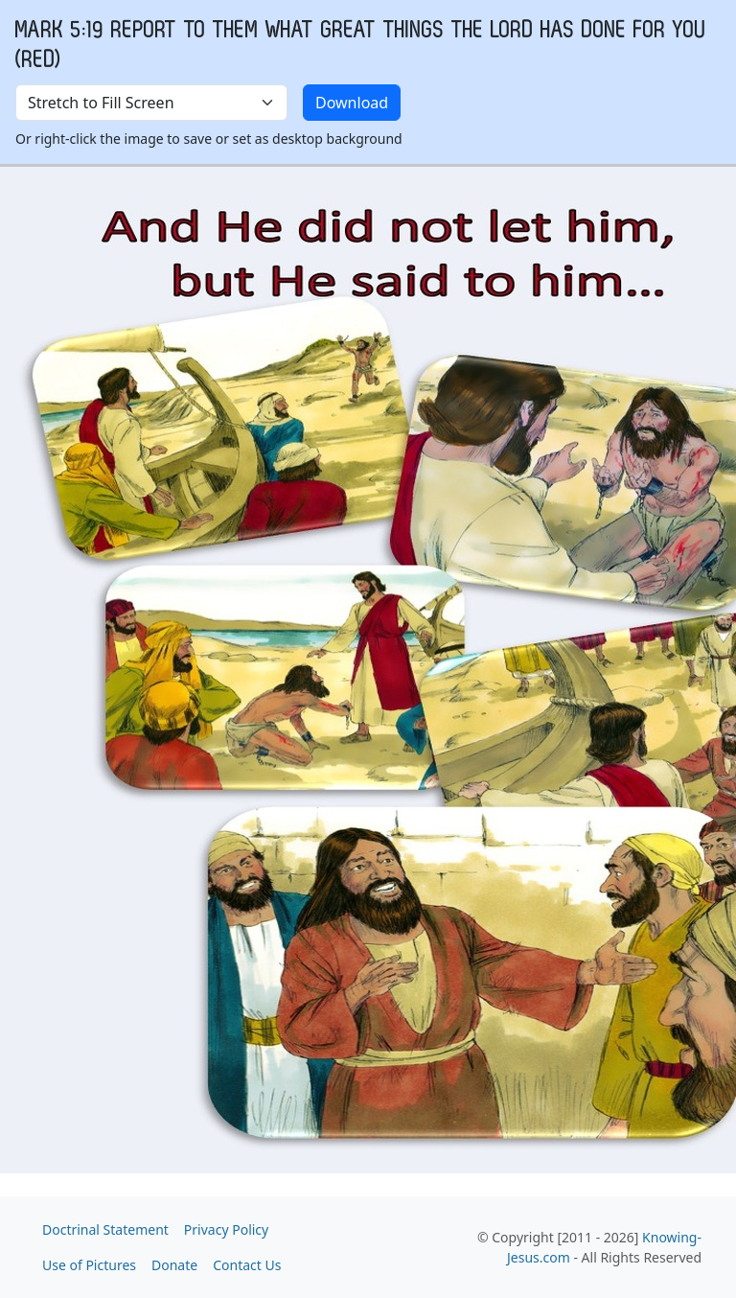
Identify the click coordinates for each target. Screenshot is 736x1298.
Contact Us (247, 1265)
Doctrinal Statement (105, 1229)
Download (351, 102)
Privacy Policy (226, 1229)
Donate (174, 1265)
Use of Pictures (89, 1265)
